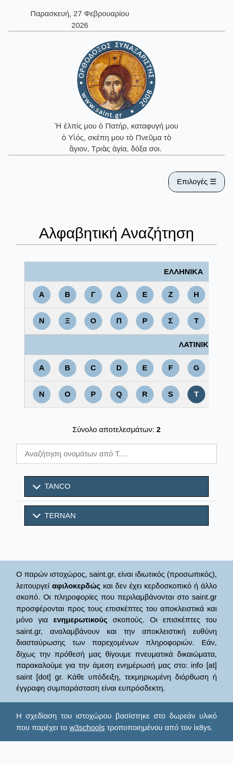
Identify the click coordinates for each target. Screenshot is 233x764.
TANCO (51, 486)
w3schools (87, 727)
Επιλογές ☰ (196, 181)
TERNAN (54, 515)
